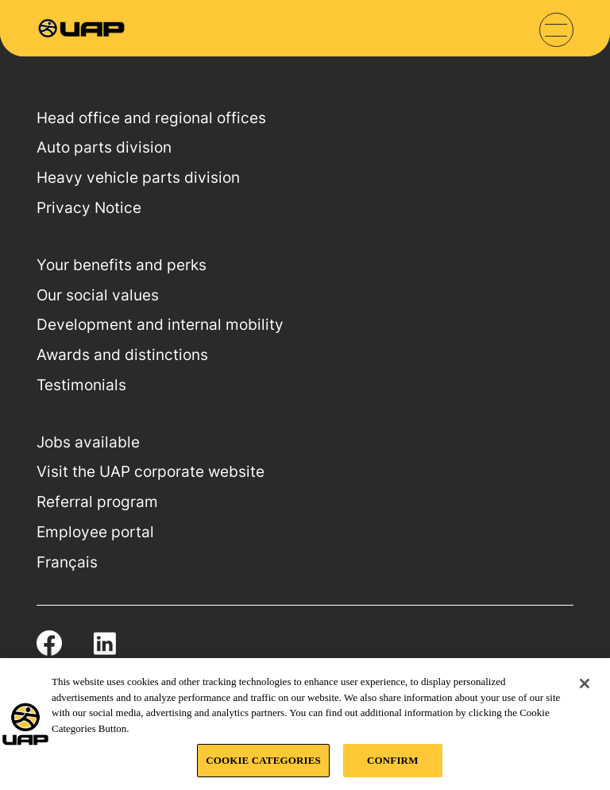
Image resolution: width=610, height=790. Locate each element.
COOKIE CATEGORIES (263, 760)
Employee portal (95, 532)
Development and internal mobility (160, 325)
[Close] (584, 683)
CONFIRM (392, 760)
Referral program (97, 502)
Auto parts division (104, 147)
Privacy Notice (89, 208)
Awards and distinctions (122, 355)
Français (67, 562)
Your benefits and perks (122, 265)
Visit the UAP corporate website (150, 472)
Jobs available (88, 442)
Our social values (98, 295)
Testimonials (81, 385)
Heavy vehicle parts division (138, 177)
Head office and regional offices (151, 118)
